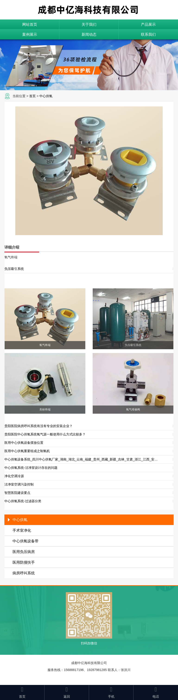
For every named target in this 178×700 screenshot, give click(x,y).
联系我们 (148, 34)
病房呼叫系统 (24, 573)
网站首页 (29, 24)
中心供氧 (45, 96)
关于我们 (89, 24)
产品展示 (148, 24)
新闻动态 (89, 34)
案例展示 (29, 34)
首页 (32, 96)
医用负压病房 (24, 552)
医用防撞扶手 (24, 562)
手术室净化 (22, 530)
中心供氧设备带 (25, 541)
